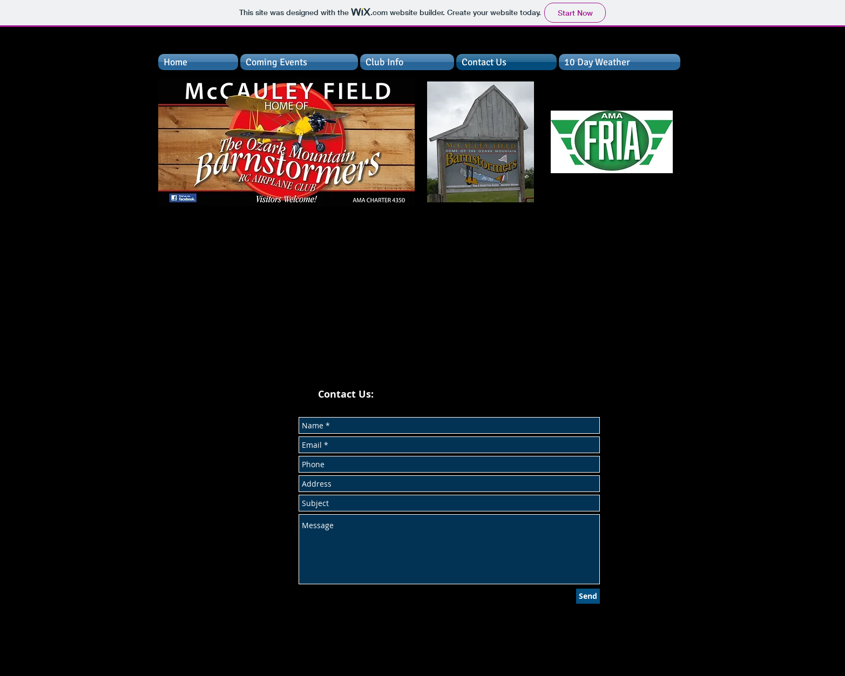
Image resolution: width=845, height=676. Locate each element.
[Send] (588, 596)
